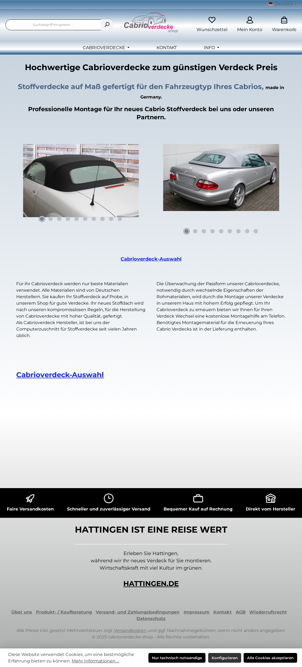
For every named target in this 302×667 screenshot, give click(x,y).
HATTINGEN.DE (151, 583)
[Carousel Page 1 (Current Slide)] (42, 219)
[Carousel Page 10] (120, 219)
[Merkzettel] (212, 25)
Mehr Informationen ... (95, 660)
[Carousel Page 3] (59, 219)
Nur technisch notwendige (177, 658)
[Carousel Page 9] (111, 219)
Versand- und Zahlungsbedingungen (138, 612)
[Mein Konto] (250, 25)
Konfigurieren (225, 658)
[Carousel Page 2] (50, 219)
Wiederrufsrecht (268, 612)
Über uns (21, 612)
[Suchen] (107, 24)
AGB (240, 612)
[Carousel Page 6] (85, 219)
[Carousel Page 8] (102, 219)
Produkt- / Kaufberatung (64, 612)
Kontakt (222, 612)
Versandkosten (130, 630)
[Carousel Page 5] (76, 219)
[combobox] (53, 24)
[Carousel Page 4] (68, 219)
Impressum (197, 612)
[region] (81, 184)
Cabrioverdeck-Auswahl (151, 259)
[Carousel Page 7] (94, 219)
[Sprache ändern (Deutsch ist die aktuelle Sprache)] (282, 4)
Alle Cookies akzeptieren (270, 658)
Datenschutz (151, 618)
